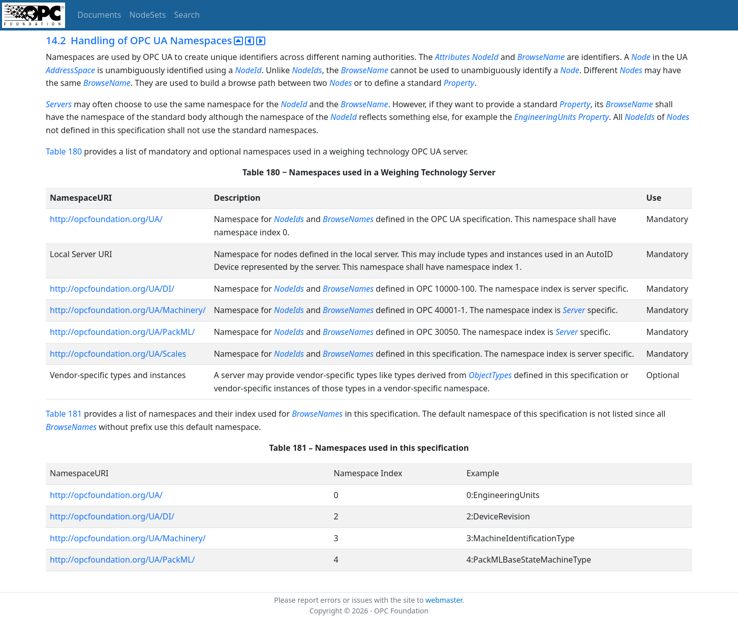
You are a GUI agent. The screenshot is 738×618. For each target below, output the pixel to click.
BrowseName (541, 57)
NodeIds (307, 70)
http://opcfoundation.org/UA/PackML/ (122, 331)
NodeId (485, 57)
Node (641, 57)
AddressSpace (70, 70)
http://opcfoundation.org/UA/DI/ (112, 288)
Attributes (452, 57)
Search (187, 14)
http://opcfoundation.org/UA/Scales (118, 353)
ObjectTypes (491, 375)
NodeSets (148, 14)
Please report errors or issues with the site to (349, 600)
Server (574, 310)
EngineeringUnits (545, 116)
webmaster (443, 600)
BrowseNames (348, 219)
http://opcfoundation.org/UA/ (106, 219)
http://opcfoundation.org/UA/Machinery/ (128, 310)
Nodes (631, 70)
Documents (99, 14)
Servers (59, 104)
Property (459, 82)
